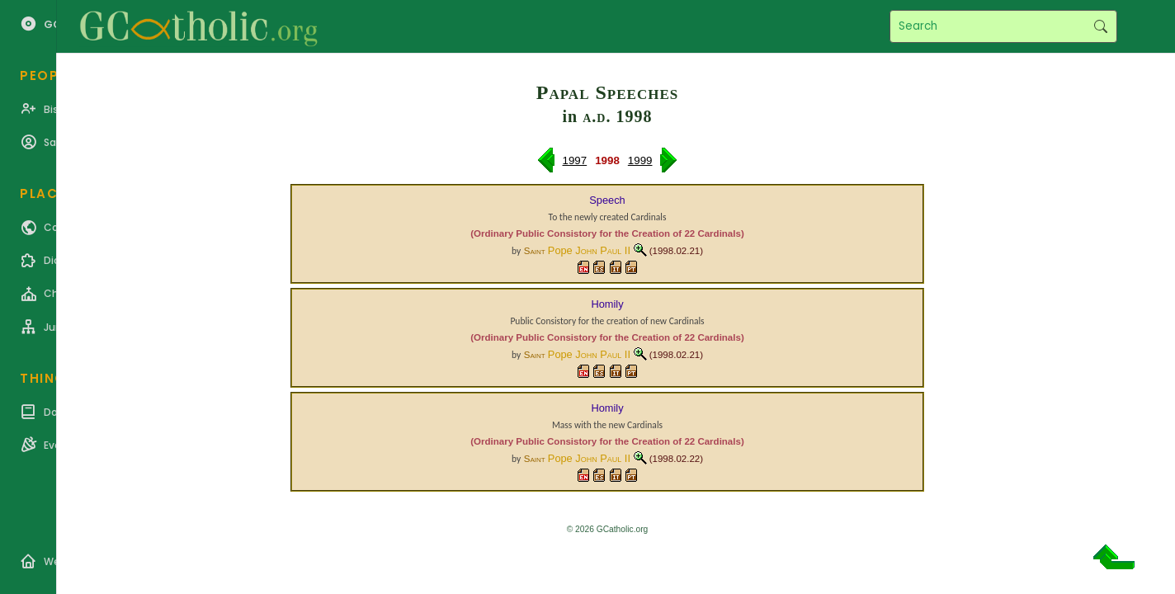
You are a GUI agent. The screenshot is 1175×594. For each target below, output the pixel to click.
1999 (640, 160)
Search (1100, 26)
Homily (607, 304)
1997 (575, 160)
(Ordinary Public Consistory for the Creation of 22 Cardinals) (606, 233)
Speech (607, 200)
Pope (589, 250)
